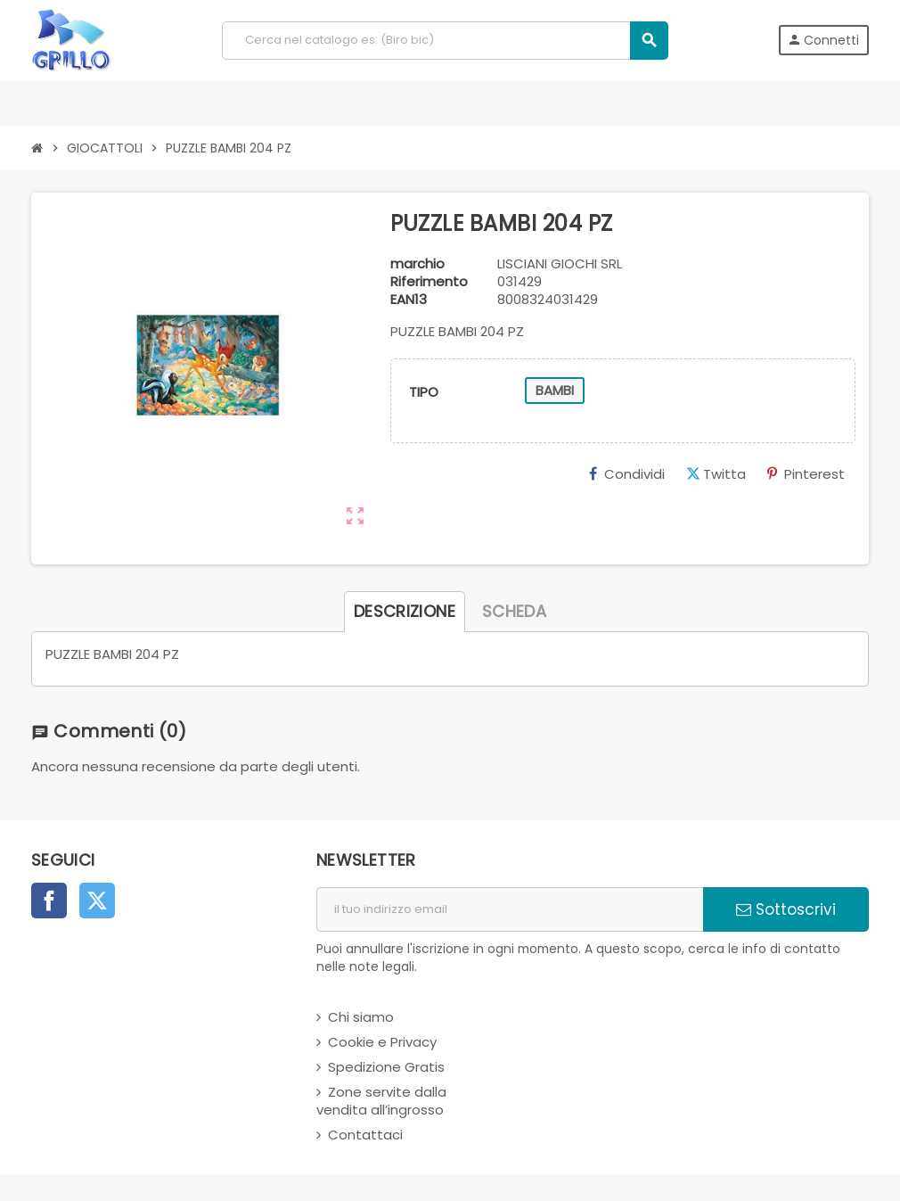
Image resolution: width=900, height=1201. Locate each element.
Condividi (627, 474)
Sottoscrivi (786, 909)
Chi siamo (361, 1017)
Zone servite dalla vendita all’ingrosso (381, 1100)
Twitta (716, 474)
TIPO (423, 392)
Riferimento (429, 282)
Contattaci (365, 1134)
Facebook (49, 900)
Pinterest (806, 474)
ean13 (408, 299)
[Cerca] (444, 40)
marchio (417, 264)
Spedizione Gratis (386, 1066)
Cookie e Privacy (382, 1041)
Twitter (97, 900)
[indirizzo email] (509, 909)
